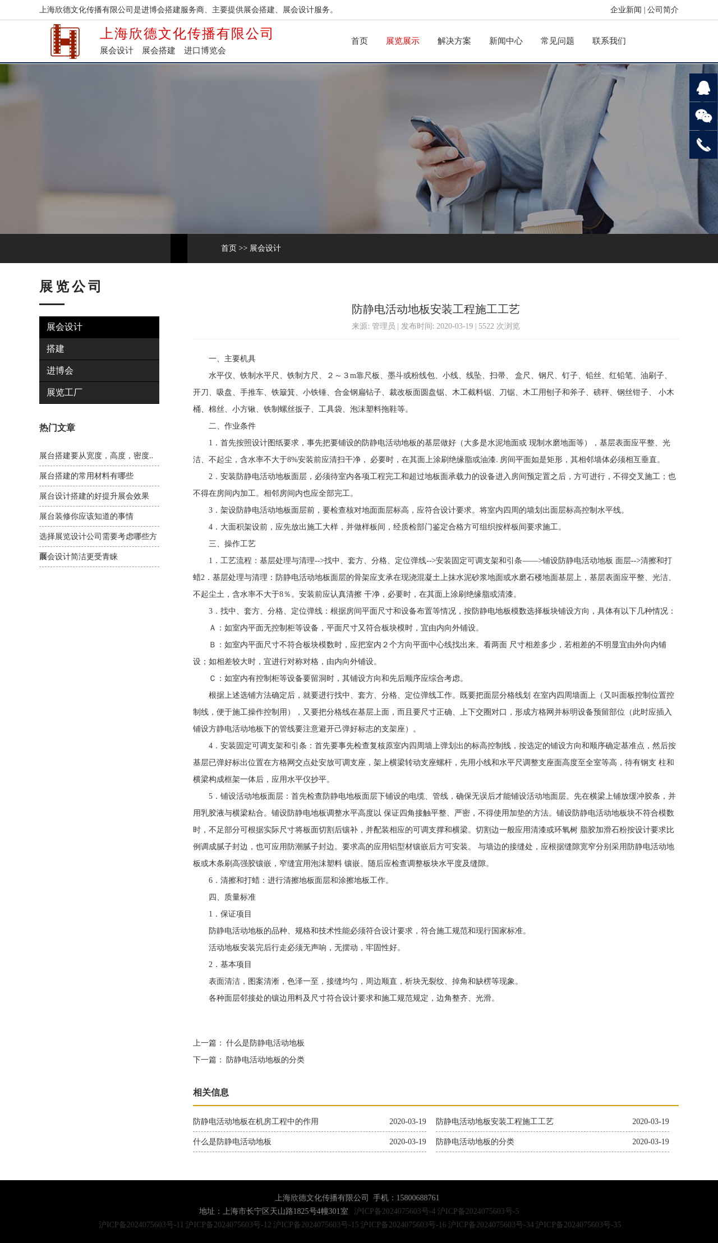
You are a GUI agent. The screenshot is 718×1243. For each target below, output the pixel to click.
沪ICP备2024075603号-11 (141, 1225)
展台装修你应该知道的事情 (86, 516)
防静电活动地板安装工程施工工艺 (495, 1121)
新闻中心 (506, 40)
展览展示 (403, 40)
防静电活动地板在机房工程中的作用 (256, 1121)
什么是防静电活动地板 (264, 1043)
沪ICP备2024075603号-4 (394, 1211)
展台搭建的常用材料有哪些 (86, 476)
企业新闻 (626, 10)
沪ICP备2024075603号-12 (228, 1225)
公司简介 (663, 10)
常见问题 (557, 40)
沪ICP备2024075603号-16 (403, 1225)
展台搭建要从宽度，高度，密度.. (96, 456)
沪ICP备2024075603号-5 (478, 1211)
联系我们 (609, 40)
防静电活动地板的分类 (264, 1060)
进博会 (60, 370)
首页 (359, 40)
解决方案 (454, 40)
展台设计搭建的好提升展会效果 (94, 496)
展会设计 (265, 248)
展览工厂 (65, 392)
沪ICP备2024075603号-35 (578, 1225)
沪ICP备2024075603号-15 (315, 1225)
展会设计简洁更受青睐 (78, 557)
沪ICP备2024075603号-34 (490, 1225)
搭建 (56, 348)
